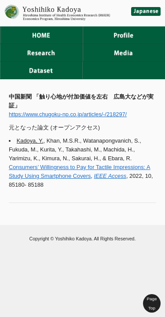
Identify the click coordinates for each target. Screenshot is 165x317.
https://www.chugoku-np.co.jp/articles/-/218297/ (68, 114)
